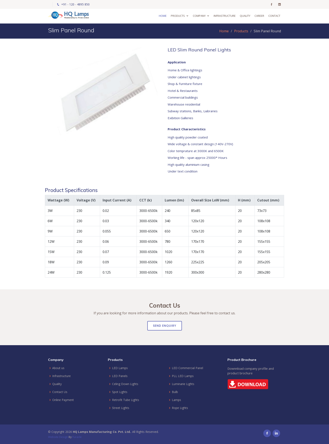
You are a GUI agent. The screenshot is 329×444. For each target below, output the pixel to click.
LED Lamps (120, 368)
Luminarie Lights (183, 384)
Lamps (176, 399)
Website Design (58, 437)
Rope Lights (180, 407)
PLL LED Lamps (183, 376)
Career (260, 16)
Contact (275, 16)
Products (178, 16)
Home (163, 16)
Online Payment (63, 399)
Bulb (175, 391)
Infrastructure (225, 16)
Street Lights (120, 407)
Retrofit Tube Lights (125, 399)
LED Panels (120, 376)
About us (58, 368)
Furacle (77, 437)
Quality (245, 16)
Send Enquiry (164, 326)
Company (199, 16)
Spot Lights (119, 391)
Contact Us (59, 391)
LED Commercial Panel (187, 368)
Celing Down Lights (125, 384)
